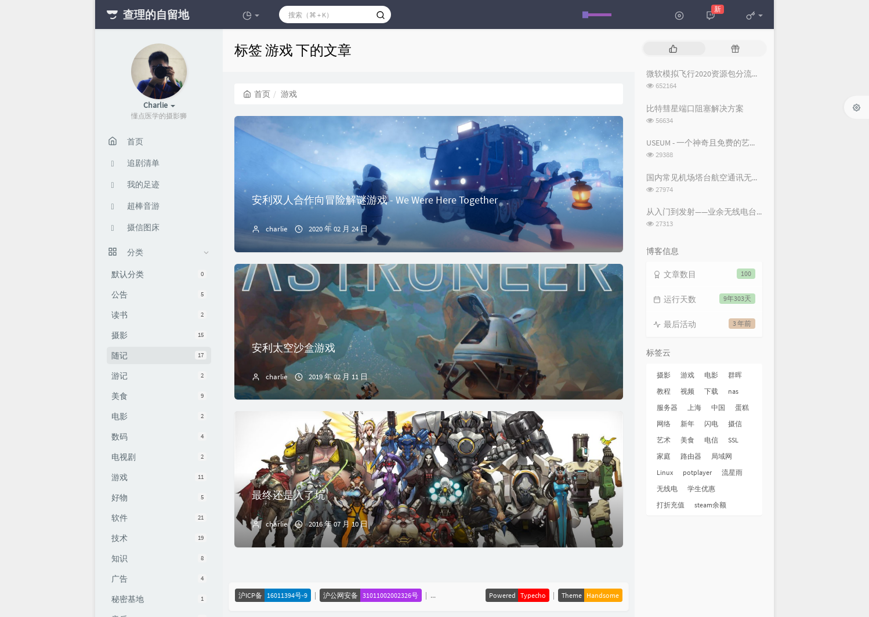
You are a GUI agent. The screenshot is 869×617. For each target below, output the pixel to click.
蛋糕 (742, 407)
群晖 (735, 375)
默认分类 (159, 274)
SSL (733, 439)
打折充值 (671, 504)
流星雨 (732, 472)
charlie (276, 229)
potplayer (697, 472)
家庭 (664, 456)
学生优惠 (701, 488)
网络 (664, 423)
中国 (718, 407)
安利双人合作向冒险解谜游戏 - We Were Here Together (375, 199)
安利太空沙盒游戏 (293, 347)
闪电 (711, 423)
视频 (687, 391)
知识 (159, 558)
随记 (159, 355)
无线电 (667, 488)
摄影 (159, 335)
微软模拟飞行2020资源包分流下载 (707, 73)
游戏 (159, 477)
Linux (665, 472)
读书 (159, 315)
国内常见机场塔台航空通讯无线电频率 (715, 177)
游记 (159, 376)
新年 (687, 423)
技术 (159, 538)
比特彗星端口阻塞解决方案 (695, 108)
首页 (256, 94)
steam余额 (710, 504)
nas (733, 391)
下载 (711, 391)
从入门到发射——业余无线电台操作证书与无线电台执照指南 (754, 211)
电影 (159, 416)
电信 (711, 439)
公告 (159, 294)
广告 (159, 579)
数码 (159, 436)
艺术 (664, 439)
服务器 (667, 407)
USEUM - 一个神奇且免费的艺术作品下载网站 (726, 142)
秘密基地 (159, 599)
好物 (159, 497)
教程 (664, 391)
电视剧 (159, 457)
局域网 (721, 456)
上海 (694, 407)
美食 (159, 396)
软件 (159, 518)
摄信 (735, 423)
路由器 (690, 456)
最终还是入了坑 (288, 495)
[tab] (673, 48)
